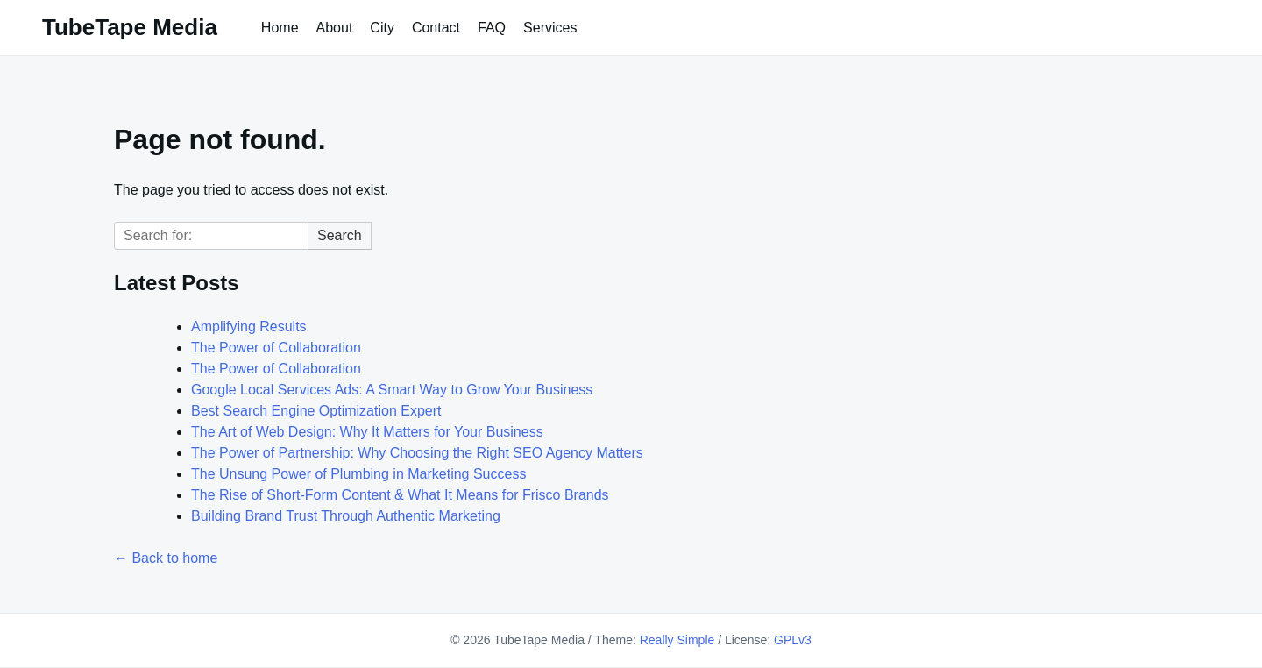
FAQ (492, 27)
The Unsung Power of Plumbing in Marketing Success (358, 473)
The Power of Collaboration (276, 347)
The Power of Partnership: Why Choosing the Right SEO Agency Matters (417, 452)
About (334, 27)
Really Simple (677, 640)
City (382, 27)
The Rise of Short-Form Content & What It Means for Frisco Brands (400, 494)
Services (550, 27)
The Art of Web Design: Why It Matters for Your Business (367, 431)
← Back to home (165, 558)
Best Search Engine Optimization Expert (316, 410)
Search (339, 235)
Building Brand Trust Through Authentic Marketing (345, 515)
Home (280, 27)
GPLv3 (793, 640)
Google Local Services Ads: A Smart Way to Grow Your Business (391, 389)
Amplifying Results (249, 326)
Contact (436, 27)
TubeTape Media (129, 27)
